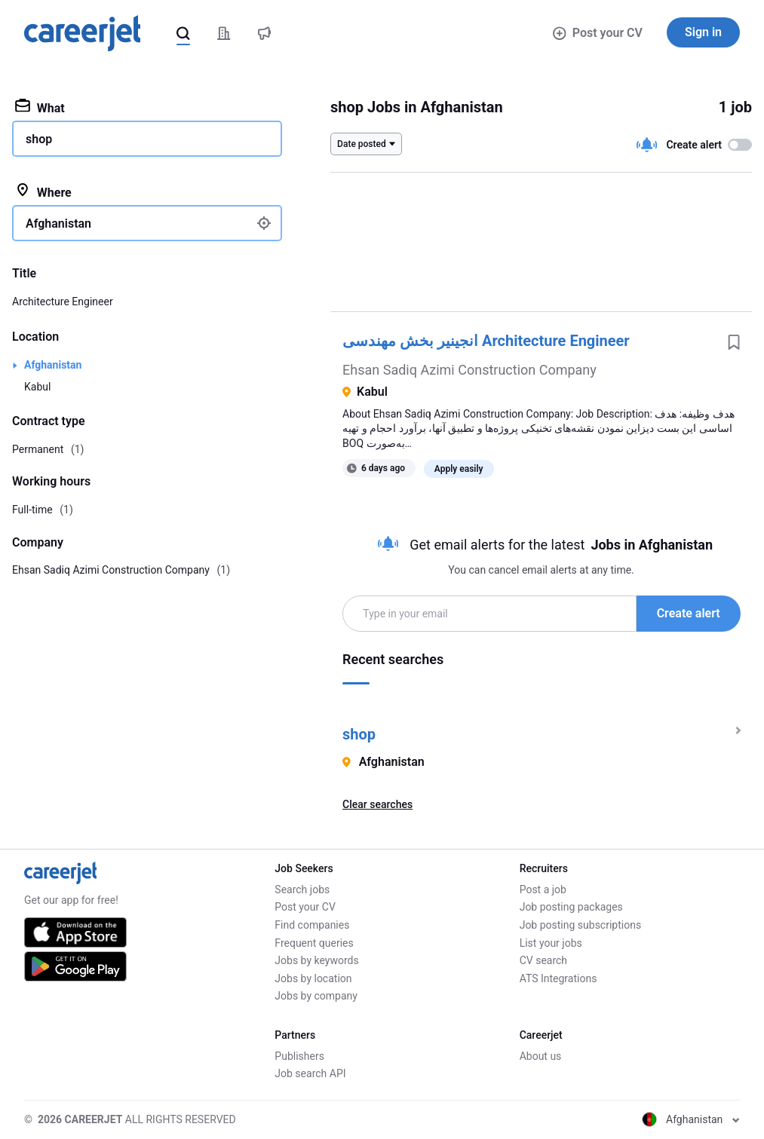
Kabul (37, 387)
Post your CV (598, 33)
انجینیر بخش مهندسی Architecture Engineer (486, 341)
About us (541, 1056)
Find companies (312, 925)
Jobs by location (313, 978)
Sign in (703, 32)
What (40, 107)
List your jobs (551, 943)
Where (43, 191)
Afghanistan (52, 365)
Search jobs (302, 889)
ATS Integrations (558, 978)
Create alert (688, 613)
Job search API (310, 1073)
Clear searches (377, 804)
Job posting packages (571, 907)
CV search (543, 960)
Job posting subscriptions (580, 925)
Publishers (299, 1056)
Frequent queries (314, 943)
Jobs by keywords (316, 960)
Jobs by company (316, 996)
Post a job (543, 889)
